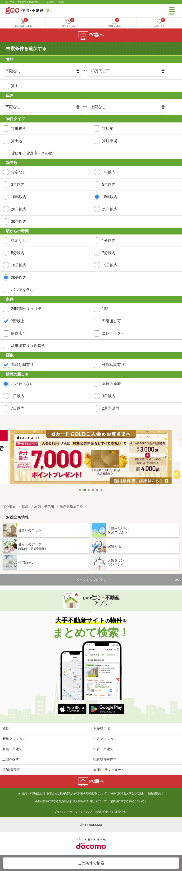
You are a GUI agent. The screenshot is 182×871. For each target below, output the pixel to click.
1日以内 (17, 396)
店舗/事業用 (11, 770)
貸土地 (16, 141)
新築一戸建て (12, 749)
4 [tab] (93, 490)
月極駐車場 (101, 728)
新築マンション (14, 739)
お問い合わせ (103, 812)
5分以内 (17, 253)
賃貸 (5, 728)
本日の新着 (111, 383)
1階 (105, 308)
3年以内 (17, 184)
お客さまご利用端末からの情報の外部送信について (77, 793)
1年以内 (108, 172)
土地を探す (10, 759)
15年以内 (110, 197)
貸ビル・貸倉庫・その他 (32, 153)
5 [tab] (97, 490)
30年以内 (19, 221)
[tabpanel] (91, 458)
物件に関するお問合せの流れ (127, 793)
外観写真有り (113, 364)
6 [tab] (101, 490)
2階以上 (17, 321)
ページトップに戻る (91, 580)
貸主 (14, 86)
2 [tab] (84, 490)
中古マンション (105, 739)
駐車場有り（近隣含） (30, 345)
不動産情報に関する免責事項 (52, 801)
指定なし (18, 172)
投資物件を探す (105, 759)
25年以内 (110, 209)
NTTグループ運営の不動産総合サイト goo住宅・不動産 (34, 2)
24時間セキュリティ (28, 308)
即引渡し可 (111, 321)
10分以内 (19, 265)
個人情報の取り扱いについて (90, 801)
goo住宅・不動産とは (30, 793)
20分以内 (19, 277)
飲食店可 (18, 333)
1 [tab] (80, 490)
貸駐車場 (109, 141)
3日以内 (108, 396)
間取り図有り (22, 364)
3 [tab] (89, 490)
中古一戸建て (103, 749)
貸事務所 (18, 128)
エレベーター (113, 333)
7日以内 (17, 408)
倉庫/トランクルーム (109, 770)
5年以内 (108, 184)
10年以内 (19, 197)
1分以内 (108, 240)
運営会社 (120, 812)
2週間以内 (110, 408)
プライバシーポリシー (67, 812)
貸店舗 (107, 128)
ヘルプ (88, 812)
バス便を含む (22, 289)
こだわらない (22, 383)
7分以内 (108, 253)
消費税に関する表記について (127, 801)
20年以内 (19, 209)
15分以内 (110, 265)
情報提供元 (154, 793)
